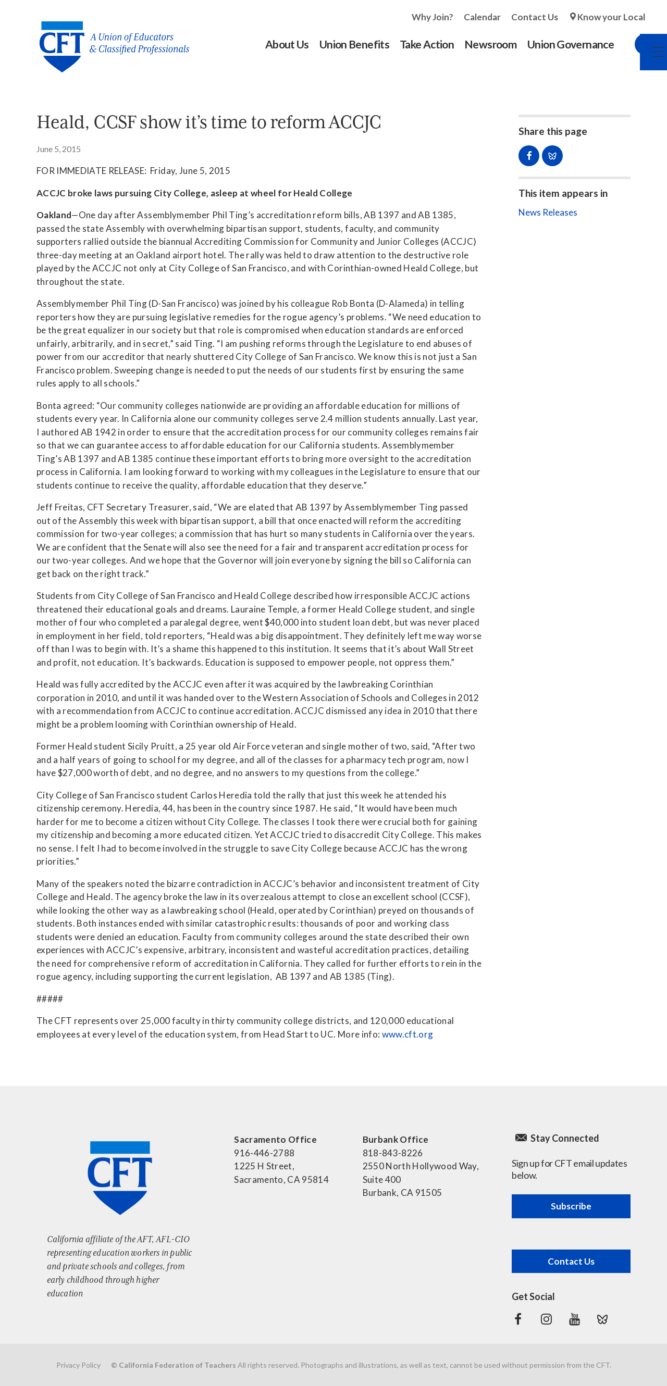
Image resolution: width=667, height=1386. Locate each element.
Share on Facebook (528, 155)
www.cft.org (408, 1034)
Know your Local (611, 16)
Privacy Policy (78, 1364)
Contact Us (534, 16)
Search (634, 44)
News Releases (547, 212)
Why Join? (432, 16)
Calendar (482, 16)
